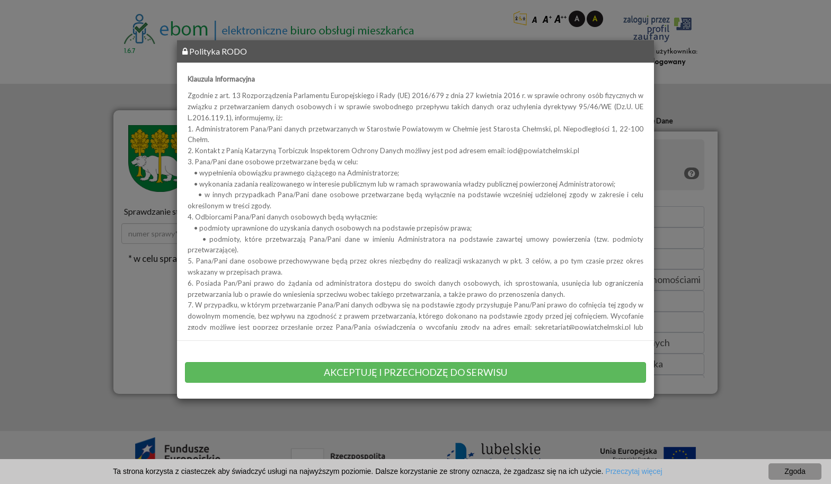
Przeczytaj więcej (633, 471)
